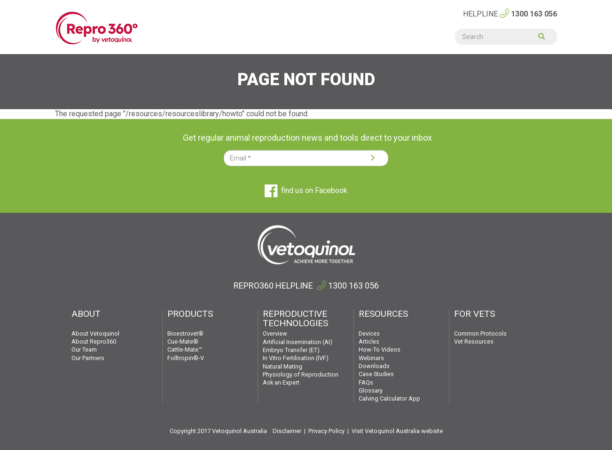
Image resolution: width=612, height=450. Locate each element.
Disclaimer (287, 430)
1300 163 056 (534, 13)
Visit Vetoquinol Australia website (397, 430)
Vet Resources (474, 341)
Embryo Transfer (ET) (291, 350)
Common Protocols (480, 333)
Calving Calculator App (389, 398)
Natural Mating (282, 366)
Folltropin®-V (185, 358)
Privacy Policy (326, 430)
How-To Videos (379, 349)
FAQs (366, 382)
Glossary (371, 390)
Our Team (84, 349)
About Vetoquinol (95, 333)
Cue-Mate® (182, 341)
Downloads (374, 366)
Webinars (371, 358)
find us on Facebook (306, 190)
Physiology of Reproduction (300, 374)
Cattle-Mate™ (184, 349)
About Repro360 (93, 341)
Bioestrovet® (185, 333)
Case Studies (376, 374)
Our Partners (87, 358)
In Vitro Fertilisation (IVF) (296, 358)
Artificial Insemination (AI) (297, 342)
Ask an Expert (281, 382)
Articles (369, 341)
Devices (369, 333)
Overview (275, 333)
